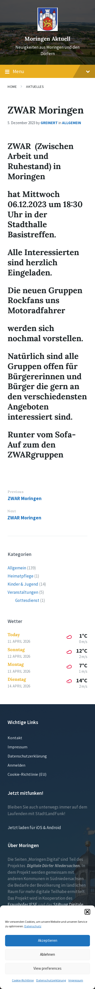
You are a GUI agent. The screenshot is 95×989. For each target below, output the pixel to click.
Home (12, 86)
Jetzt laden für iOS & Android (34, 827)
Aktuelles (35, 86)
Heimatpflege (20, 576)
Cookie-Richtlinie (23, 980)
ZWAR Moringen (25, 498)
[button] (87, 911)
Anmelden (16, 765)
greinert (49, 122)
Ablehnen (47, 954)
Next (11, 511)
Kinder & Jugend (23, 584)
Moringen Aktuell (47, 38)
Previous (16, 491)
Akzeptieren (47, 940)
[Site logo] (47, 29)
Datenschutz (32, 926)
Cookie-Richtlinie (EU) (27, 774)
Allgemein (71, 122)
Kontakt (15, 737)
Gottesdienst (27, 600)
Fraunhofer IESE (22, 904)
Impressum (75, 980)
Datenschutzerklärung (51, 980)
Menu (47, 71)
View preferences (47, 968)
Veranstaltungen (23, 592)
